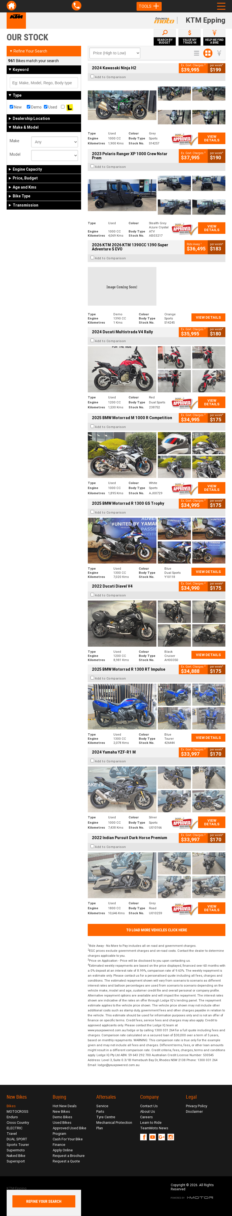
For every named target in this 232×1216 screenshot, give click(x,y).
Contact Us (149, 1106)
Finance (59, 1144)
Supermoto (16, 1150)
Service (102, 1106)
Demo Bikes (62, 1117)
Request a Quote (66, 1161)
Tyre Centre (105, 1117)
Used (50, 107)
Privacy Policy (196, 1106)
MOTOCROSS (17, 1111)
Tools (149, 6)
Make (14, 140)
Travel (12, 1133)
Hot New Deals (65, 1106)
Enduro (12, 1117)
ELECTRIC (14, 1128)
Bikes (11, 1106)
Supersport (16, 1161)
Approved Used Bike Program (69, 1131)
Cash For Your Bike (68, 1139)
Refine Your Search (28, 51)
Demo (34, 107)
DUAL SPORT (17, 1139)
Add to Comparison (110, 77)
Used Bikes (62, 1122)
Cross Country (18, 1122)
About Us (147, 1111)
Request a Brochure (69, 1155)
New (16, 107)
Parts (100, 1111)
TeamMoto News (154, 1128)
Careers (146, 1117)
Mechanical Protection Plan (114, 1125)
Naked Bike (16, 1155)
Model (15, 154)
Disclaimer (194, 1111)
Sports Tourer (18, 1144)
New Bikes (61, 1111)
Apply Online (63, 1150)
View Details (212, 138)
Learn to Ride (151, 1122)
